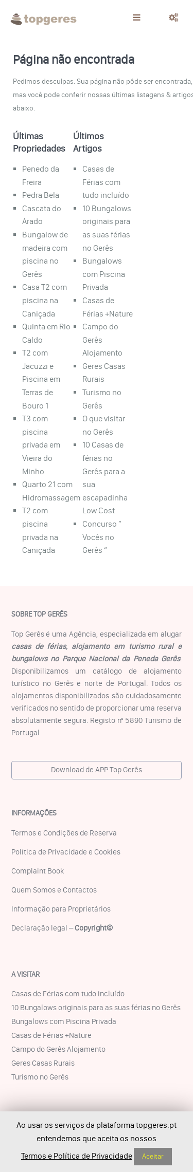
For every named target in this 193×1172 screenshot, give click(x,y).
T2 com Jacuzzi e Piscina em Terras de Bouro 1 (41, 379)
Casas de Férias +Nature (51, 1035)
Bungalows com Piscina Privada (103, 274)
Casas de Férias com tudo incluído (105, 182)
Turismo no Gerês (39, 1077)
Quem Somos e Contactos (54, 890)
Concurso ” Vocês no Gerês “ (101, 537)
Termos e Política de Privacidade (76, 1156)
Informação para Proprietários (61, 909)
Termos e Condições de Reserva (64, 833)
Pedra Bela (40, 195)
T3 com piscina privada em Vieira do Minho (41, 445)
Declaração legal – (62, 928)
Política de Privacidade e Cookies (65, 852)
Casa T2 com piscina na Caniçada (44, 300)
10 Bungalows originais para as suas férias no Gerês (96, 1007)
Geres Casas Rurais (43, 1063)
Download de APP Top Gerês (96, 769)
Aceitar (153, 1156)
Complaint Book (37, 871)
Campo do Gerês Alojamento (58, 1049)
